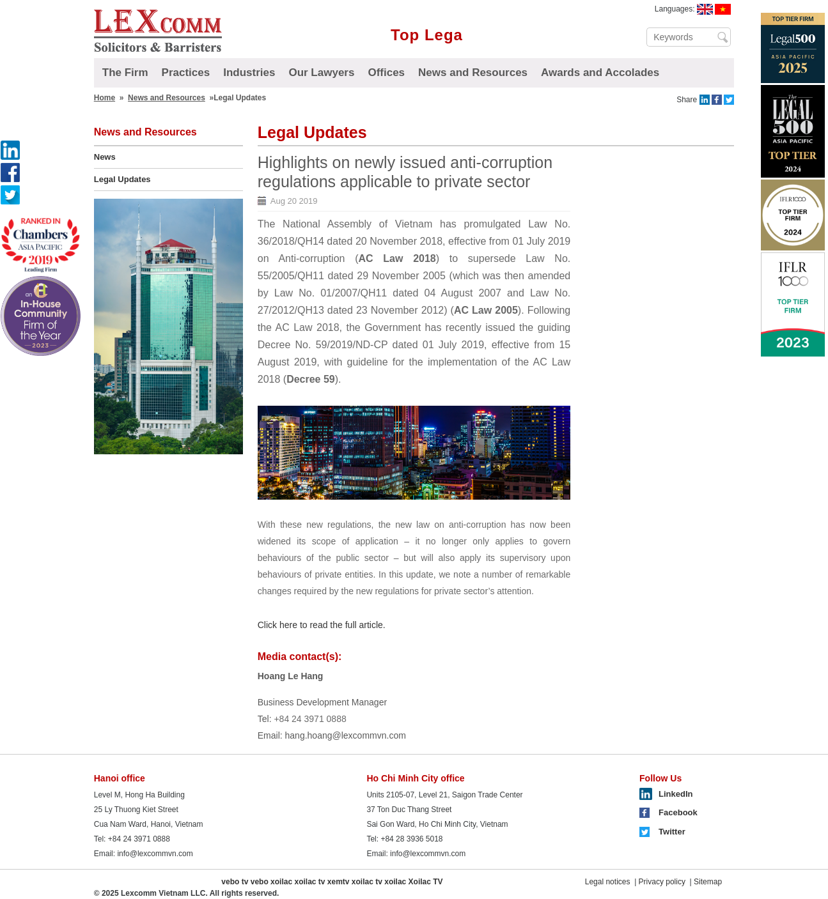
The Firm (125, 72)
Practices (186, 72)
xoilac (281, 881)
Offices (386, 72)
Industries (249, 72)
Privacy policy (662, 881)
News (105, 157)
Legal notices (607, 881)
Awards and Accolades (600, 72)
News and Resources (472, 72)
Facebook (678, 812)
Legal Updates (122, 179)
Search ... (723, 37)
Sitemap (708, 881)
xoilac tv (309, 881)
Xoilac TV (426, 881)
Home (104, 97)
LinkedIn (675, 794)
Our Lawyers (321, 72)
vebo (260, 881)
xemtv (338, 881)
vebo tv (234, 881)
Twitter (672, 831)
